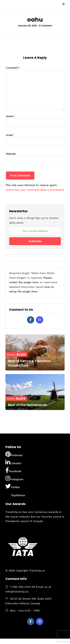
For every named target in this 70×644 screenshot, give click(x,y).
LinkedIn (13, 462)
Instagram (14, 478)
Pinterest (13, 454)
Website (11, 154)
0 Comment (45, 25)
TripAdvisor (15, 494)
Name (10, 116)
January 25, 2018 (27, 25)
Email (10, 135)
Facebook (13, 470)
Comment (13, 68)
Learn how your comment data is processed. (34, 189)
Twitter (12, 486)
